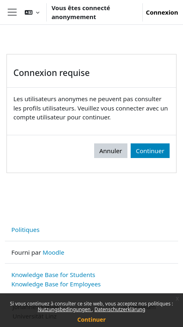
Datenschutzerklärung (120, 309)
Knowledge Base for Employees (56, 284)
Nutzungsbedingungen (65, 309)
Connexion (162, 12)
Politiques (25, 229)
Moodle (53, 252)
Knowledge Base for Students (53, 275)
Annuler (110, 151)
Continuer (92, 319)
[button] (32, 12)
